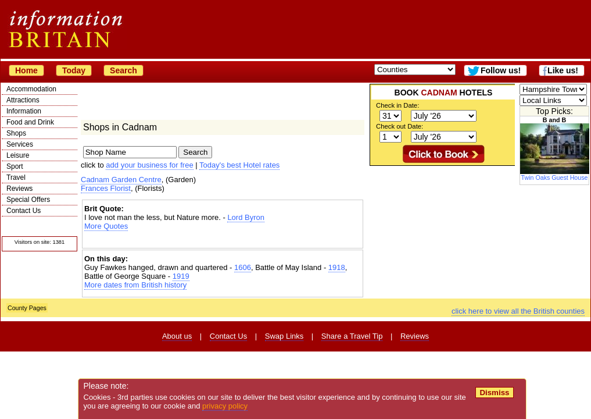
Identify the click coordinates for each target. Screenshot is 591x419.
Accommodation (31, 89)
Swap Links (284, 336)
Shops (16, 133)
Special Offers (28, 200)
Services (19, 144)
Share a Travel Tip (352, 336)
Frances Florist (106, 188)
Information (23, 111)
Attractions (23, 100)
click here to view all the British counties (518, 311)
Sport (14, 166)
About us (177, 336)
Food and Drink (30, 122)
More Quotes (106, 226)
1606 (242, 267)
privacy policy (225, 406)
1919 (181, 276)
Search (123, 70)
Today (73, 70)
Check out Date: (399, 126)
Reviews (19, 188)
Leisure (17, 155)
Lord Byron (245, 217)
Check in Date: (397, 105)
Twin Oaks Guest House (555, 174)
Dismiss (494, 392)
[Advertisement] (223, 240)
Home (26, 70)
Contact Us (23, 211)
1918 (336, 267)
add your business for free (149, 165)
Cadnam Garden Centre (121, 179)
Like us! (562, 70)
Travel (16, 177)
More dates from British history (135, 284)
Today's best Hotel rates (239, 165)
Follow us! (501, 70)
